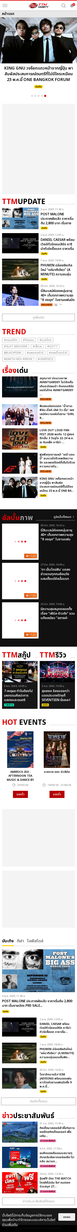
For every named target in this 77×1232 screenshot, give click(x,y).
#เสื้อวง (37, 346)
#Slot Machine (15, 346)
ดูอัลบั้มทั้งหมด (62, 517)
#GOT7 (52, 346)
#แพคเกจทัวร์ (35, 353)
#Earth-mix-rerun (18, 359)
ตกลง (66, 1217)
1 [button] (32, 96)
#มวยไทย (45, 340)
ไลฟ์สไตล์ (35, 940)
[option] (38, 54)
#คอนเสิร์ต (10, 340)
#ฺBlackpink (12, 353)
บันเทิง (8, 940)
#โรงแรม (28, 340)
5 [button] (45, 96)
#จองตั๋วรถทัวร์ (58, 353)
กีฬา (20, 940)
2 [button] (35, 96)
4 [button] (42, 96)
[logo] (38, 5)
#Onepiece (45, 359)
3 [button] (39, 96)
